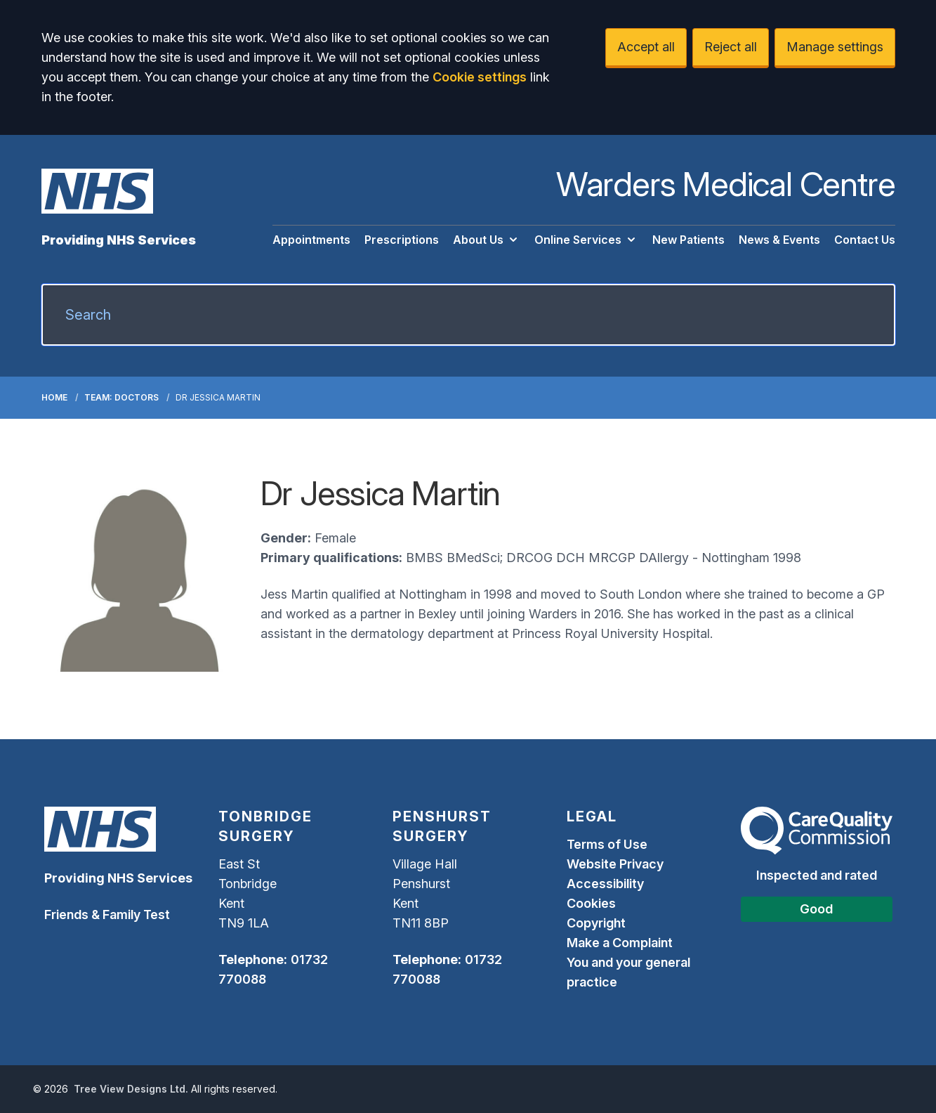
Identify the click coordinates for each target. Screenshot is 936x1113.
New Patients (688, 240)
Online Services (586, 240)
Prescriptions (401, 240)
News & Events (779, 240)
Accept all (646, 46)
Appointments (311, 240)
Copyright (596, 923)
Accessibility (605, 883)
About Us (486, 240)
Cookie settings (480, 77)
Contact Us (864, 240)
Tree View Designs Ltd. (131, 1089)
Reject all (730, 46)
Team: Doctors (121, 397)
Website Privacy (615, 864)
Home (54, 397)
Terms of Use (607, 844)
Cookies (591, 903)
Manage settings (834, 46)
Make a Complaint (620, 942)
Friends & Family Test (107, 914)
